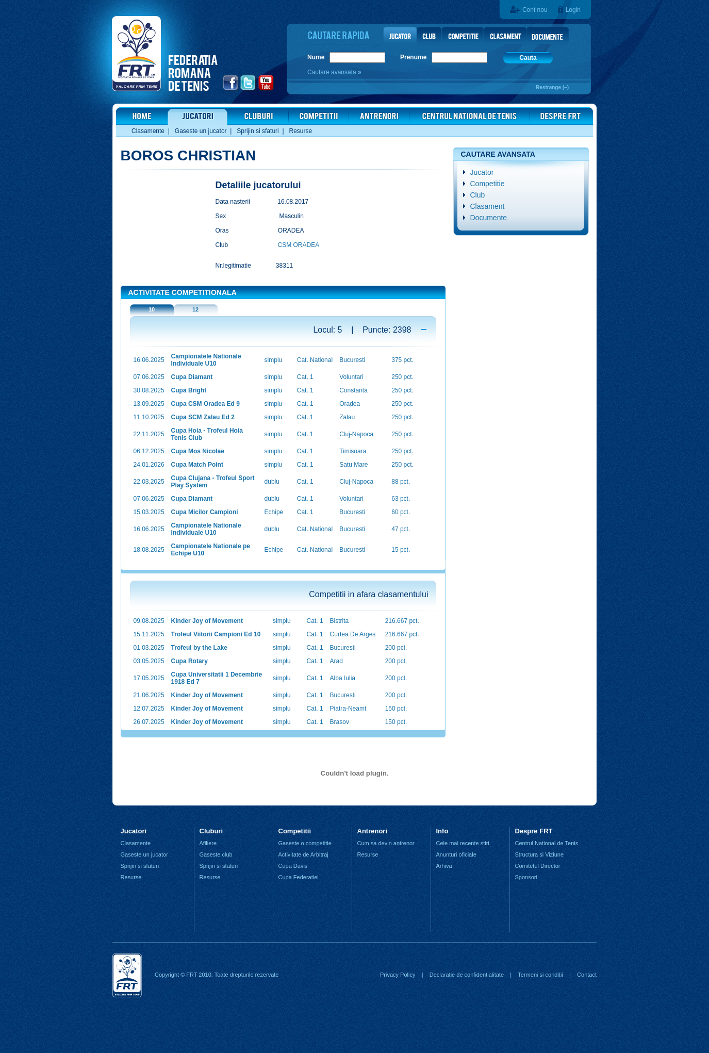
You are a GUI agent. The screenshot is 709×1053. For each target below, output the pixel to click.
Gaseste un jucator (201, 131)
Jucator (482, 172)
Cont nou (535, 9)
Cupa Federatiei (298, 877)
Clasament (487, 206)
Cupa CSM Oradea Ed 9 (205, 403)
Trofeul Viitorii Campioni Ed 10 (216, 634)
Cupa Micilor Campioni (204, 512)
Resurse (300, 131)
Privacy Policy (397, 975)
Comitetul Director (537, 866)
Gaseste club (216, 854)
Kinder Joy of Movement (207, 620)
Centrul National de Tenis (547, 843)
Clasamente (147, 131)
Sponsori (526, 877)
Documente (488, 217)
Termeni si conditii (540, 975)
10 (152, 309)
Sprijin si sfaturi (257, 131)
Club (477, 195)
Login (573, 9)
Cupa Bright (189, 390)
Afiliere (208, 843)
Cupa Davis (293, 866)
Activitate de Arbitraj (303, 854)
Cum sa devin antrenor (386, 843)
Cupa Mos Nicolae (197, 451)
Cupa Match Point (197, 464)
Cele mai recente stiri (462, 843)
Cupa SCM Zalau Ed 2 (203, 417)
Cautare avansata (332, 72)
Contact (587, 975)
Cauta (527, 57)
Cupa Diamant (192, 377)
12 (195, 309)
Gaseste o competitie (305, 843)
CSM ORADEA (299, 245)
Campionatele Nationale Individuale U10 (206, 360)
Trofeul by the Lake (199, 647)
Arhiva (444, 866)
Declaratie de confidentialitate (467, 975)
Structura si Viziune (539, 854)
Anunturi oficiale (456, 854)
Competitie (487, 183)
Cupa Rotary (189, 661)
